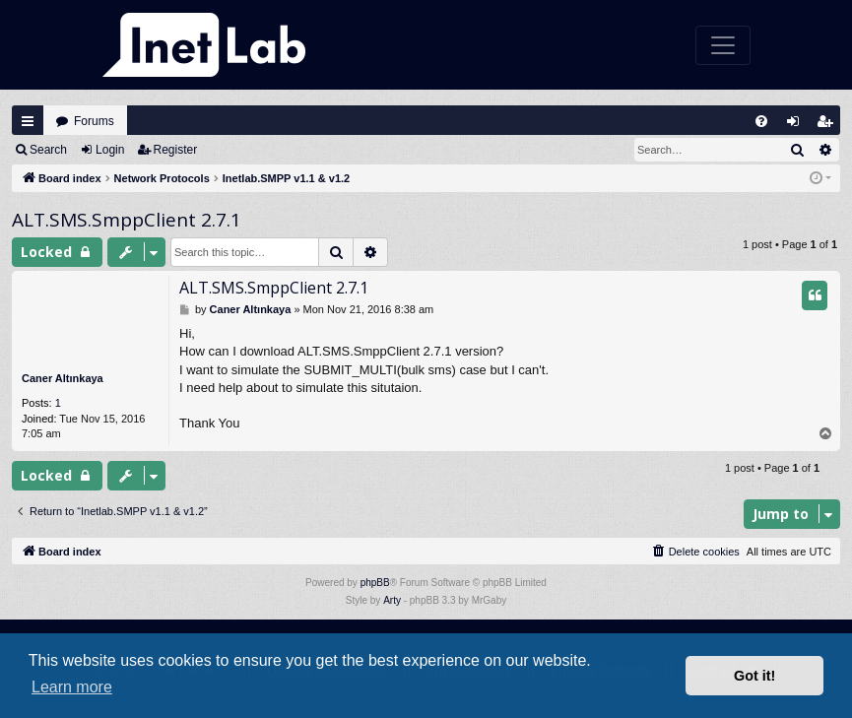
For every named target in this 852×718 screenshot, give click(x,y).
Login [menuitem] (798, 125)
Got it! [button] (754, 676)
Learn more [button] (72, 687)
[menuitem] (761, 121)
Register (176, 150)
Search (48, 150)
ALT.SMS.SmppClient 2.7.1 (126, 219)
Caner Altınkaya (62, 378)
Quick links (27, 121)
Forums (94, 121)
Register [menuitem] (829, 125)
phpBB (375, 582)
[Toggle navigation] (723, 45)
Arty (392, 600)
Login (110, 150)
